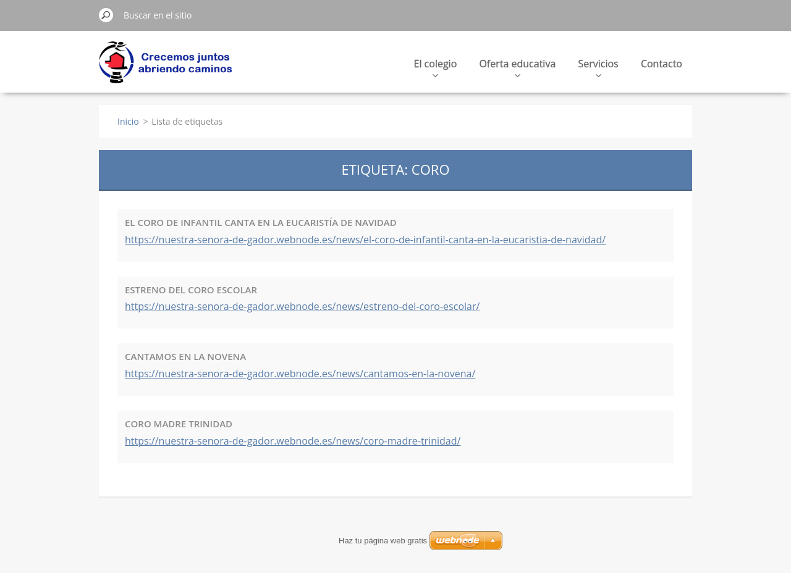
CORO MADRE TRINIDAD (178, 423)
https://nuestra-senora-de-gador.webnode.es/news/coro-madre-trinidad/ (292, 441)
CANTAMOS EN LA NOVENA (185, 356)
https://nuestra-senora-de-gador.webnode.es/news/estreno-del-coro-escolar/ (302, 306)
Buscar (106, 15)
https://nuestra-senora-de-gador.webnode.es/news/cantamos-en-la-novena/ (300, 373)
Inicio (128, 121)
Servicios (598, 67)
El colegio (435, 67)
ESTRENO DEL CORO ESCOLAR (191, 289)
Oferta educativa (517, 67)
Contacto (661, 63)
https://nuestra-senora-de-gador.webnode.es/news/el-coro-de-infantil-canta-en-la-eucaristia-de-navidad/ (365, 239)
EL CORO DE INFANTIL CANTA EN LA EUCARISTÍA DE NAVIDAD (261, 222)
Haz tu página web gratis (383, 540)
